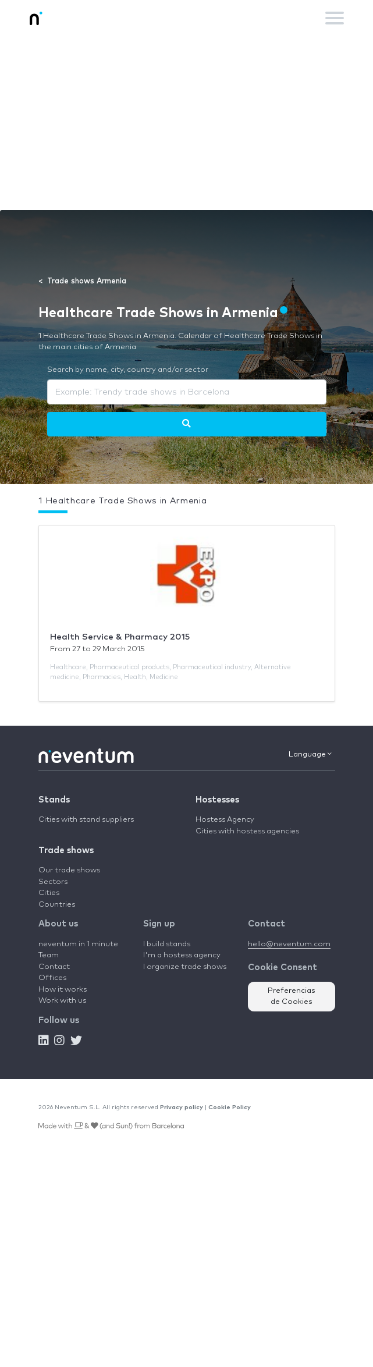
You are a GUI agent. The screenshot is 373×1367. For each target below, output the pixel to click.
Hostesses (217, 800)
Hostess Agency (225, 819)
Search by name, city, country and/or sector (127, 370)
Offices (52, 978)
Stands (54, 800)
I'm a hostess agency (182, 955)
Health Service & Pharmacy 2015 (120, 637)
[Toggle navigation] (334, 18)
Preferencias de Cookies (291, 996)
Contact (54, 967)
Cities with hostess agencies (247, 831)
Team (48, 955)
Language (310, 754)
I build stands (166, 944)
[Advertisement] (186, 122)
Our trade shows (69, 870)
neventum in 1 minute (78, 944)
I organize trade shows (184, 967)
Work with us (62, 1000)
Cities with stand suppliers (86, 819)
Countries (56, 904)
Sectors (53, 882)
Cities (48, 893)
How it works (62, 989)
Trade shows (66, 850)
